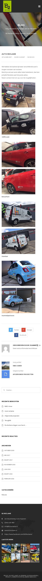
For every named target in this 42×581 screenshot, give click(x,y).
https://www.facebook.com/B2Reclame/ (18, 534)
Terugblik (8, 420)
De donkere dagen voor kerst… (15, 425)
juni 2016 (7, 469)
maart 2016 (8, 474)
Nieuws (31, 57)
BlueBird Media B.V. (30, 577)
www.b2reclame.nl (10, 530)
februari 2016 (9, 479)
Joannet (22, 57)
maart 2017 (8, 460)
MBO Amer (8, 406)
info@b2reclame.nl (11, 526)
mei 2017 (7, 455)
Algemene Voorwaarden (28, 575)
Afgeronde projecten (12, 416)
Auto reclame (9, 411)
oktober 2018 (9, 450)
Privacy (8, 577)
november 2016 (9, 464)
